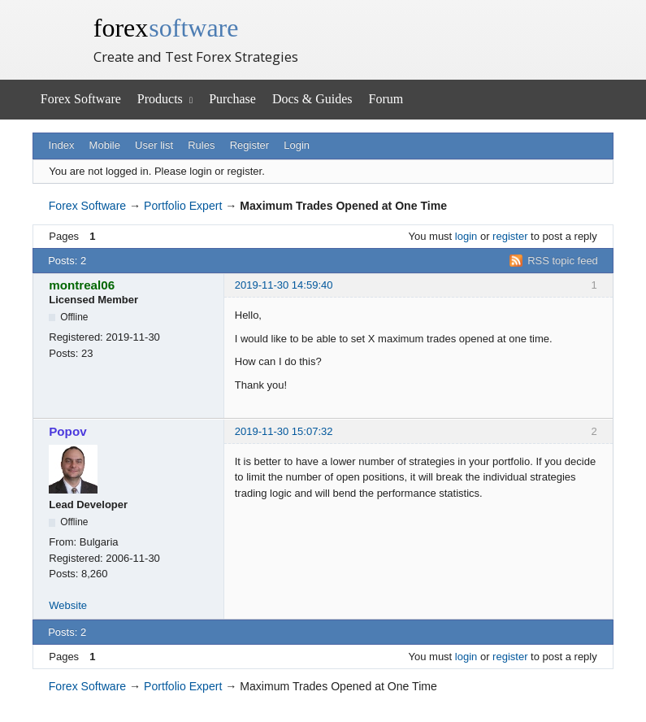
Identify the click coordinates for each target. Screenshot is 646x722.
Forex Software (81, 99)
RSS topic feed (562, 260)
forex (166, 27)
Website (68, 605)
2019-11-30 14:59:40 (284, 285)
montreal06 (82, 285)
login (466, 236)
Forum (386, 99)
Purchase (232, 99)
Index (62, 145)
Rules (201, 145)
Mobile (104, 145)
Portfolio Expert (183, 205)
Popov (67, 431)
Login (297, 145)
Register (249, 145)
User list (154, 145)
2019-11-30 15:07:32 (284, 431)
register (509, 236)
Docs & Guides (312, 99)
